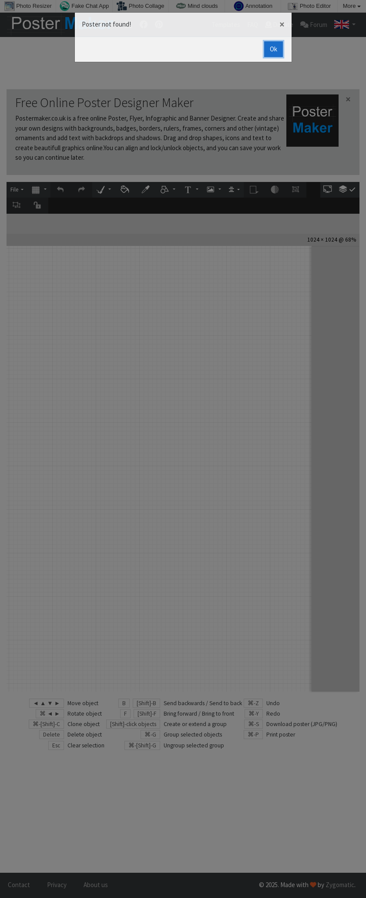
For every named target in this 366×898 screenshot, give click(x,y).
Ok (273, 49)
